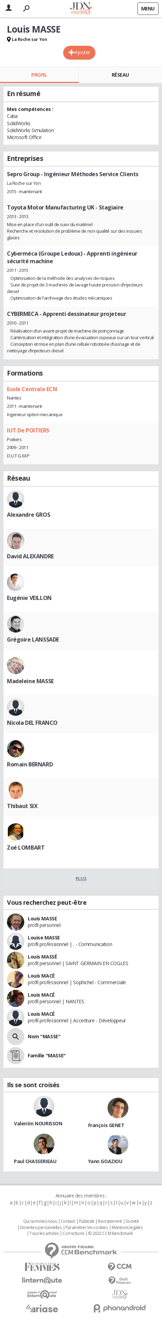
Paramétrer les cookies (87, 1227)
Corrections (73, 1233)
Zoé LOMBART (25, 847)
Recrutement (109, 1221)
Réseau (120, 74)
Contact (68, 1221)
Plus (81, 878)
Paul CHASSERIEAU (35, 1161)
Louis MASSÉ (42, 956)
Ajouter (82, 52)
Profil (39, 74)
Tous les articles (44, 1233)
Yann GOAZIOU (105, 1161)
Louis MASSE (42, 918)
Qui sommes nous (40, 1221)
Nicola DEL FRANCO (32, 723)
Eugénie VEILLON (29, 598)
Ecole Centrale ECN (32, 389)
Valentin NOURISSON (38, 1123)
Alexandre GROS (28, 514)
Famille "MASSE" (47, 1055)
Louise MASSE (44, 937)
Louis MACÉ (41, 975)
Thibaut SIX (22, 806)
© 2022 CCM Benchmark (110, 1233)
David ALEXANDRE (30, 556)
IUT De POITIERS (28, 430)
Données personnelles (41, 1227)
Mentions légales (127, 1227)
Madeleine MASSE (30, 681)
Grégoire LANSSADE (33, 639)
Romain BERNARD (30, 764)
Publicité (86, 1221)
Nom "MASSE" (44, 1036)
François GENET (106, 1125)
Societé (132, 1221)
